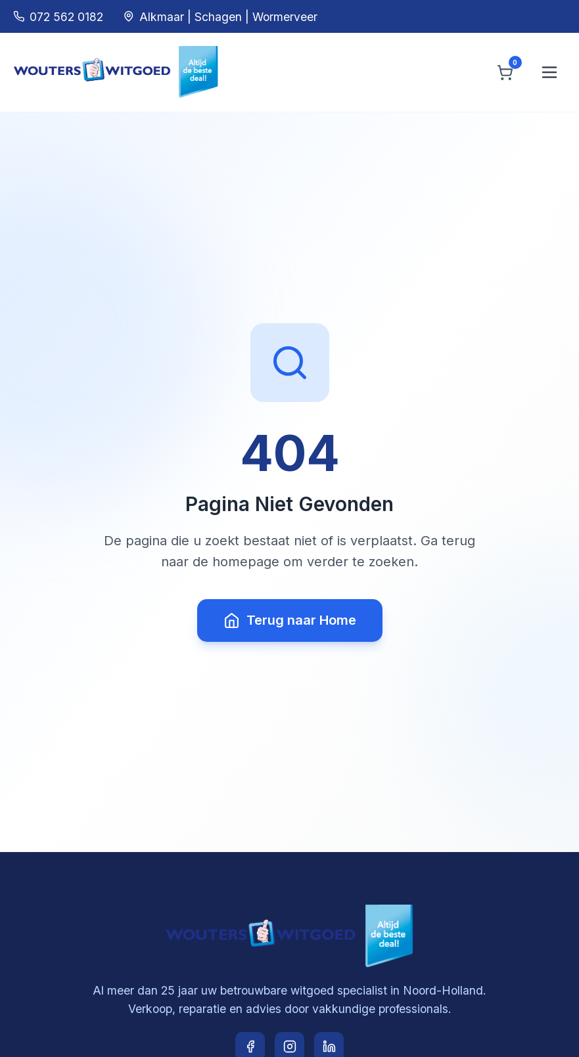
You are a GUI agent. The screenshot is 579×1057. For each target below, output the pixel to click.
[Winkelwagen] (505, 72)
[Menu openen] (549, 72)
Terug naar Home (289, 620)
